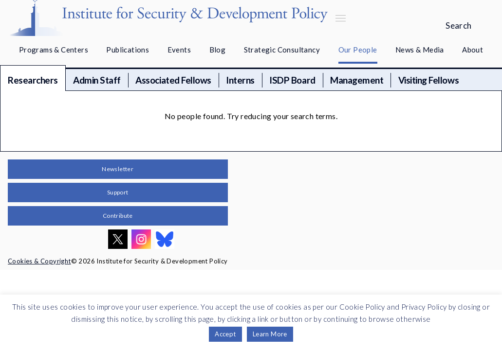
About (472, 49)
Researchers (33, 80)
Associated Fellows (173, 80)
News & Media (419, 49)
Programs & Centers (53, 49)
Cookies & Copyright (39, 261)
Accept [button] (225, 334)
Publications (127, 49)
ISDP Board (292, 80)
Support (118, 192)
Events (179, 49)
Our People (357, 49)
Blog (217, 49)
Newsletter (117, 169)
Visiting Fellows (428, 80)
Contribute (118, 215)
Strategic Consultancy (282, 49)
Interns (240, 80)
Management (356, 80)
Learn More (270, 334)
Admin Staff (97, 80)
